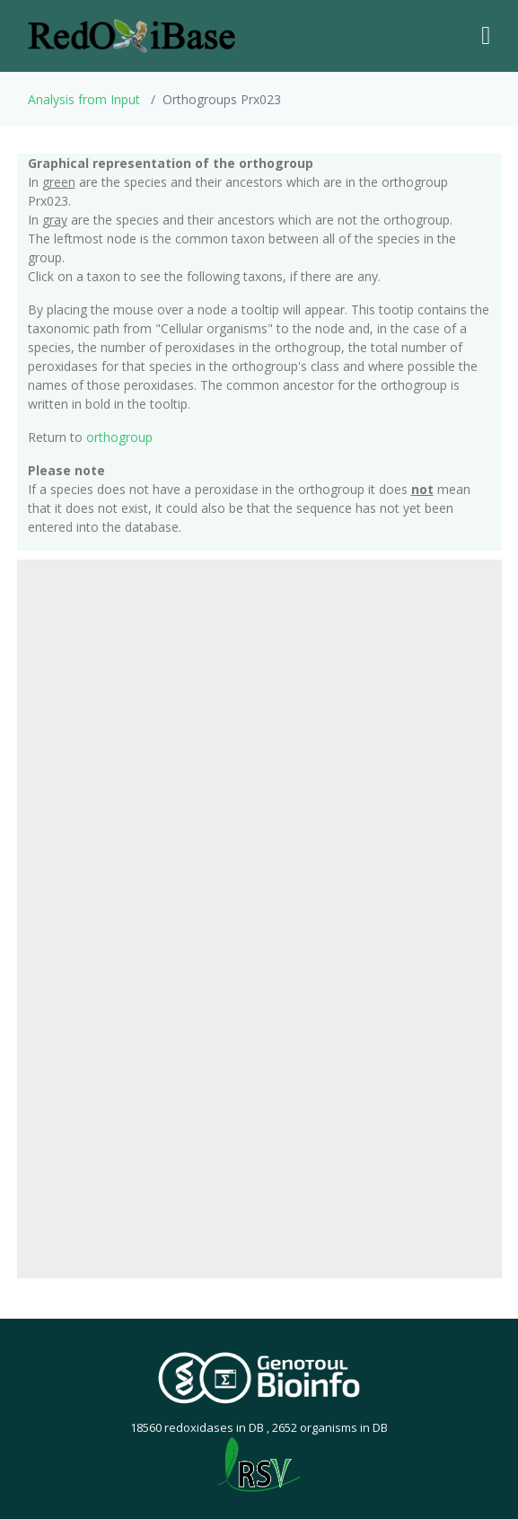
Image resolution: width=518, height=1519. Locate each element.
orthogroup (119, 437)
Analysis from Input (84, 99)
